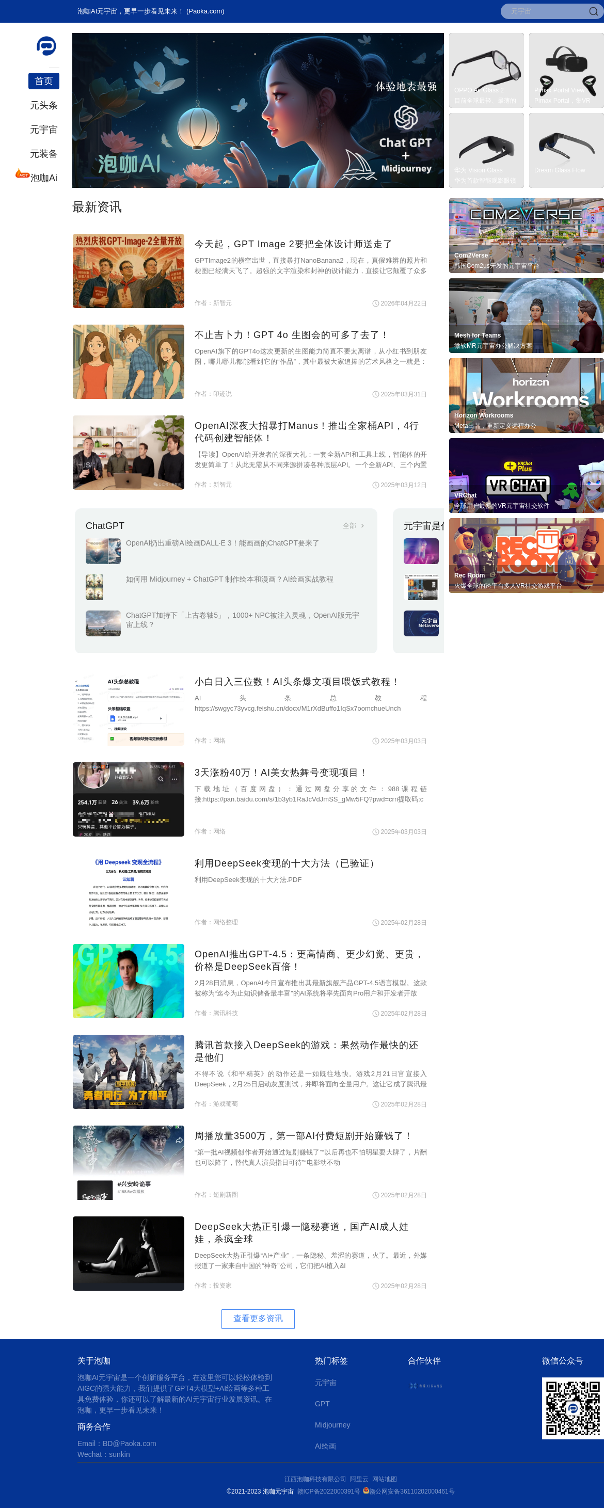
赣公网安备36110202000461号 (411, 1491)
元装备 (44, 154)
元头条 (44, 105)
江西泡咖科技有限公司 (316, 1479)
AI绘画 (325, 1446)
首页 (44, 81)
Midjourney (332, 1425)
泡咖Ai (42, 177)
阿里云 (361, 1479)
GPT (322, 1404)
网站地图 (384, 1479)
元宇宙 (44, 129)
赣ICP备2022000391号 (329, 1491)
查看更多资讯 (258, 1318)
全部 (355, 526)
